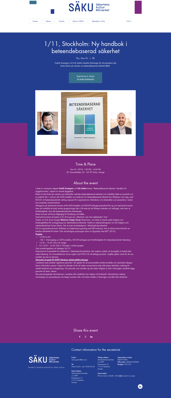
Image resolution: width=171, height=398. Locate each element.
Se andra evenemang (85, 79)
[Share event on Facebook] (80, 337)
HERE (120, 376)
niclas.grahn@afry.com (79, 360)
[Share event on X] (85, 337)
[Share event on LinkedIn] (91, 337)
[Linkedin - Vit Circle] (140, 386)
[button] (61, 21)
